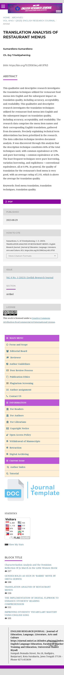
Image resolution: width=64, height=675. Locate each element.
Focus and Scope (17, 344)
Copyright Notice (17, 428)
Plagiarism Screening (19, 383)
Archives (17, 17)
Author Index (16, 467)
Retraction (13, 447)
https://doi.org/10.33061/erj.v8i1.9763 (28, 65)
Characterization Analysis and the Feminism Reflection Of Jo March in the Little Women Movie (31, 566)
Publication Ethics (18, 376)
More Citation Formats (20, 256)
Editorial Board (16, 351)
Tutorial (12, 473)
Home (6, 17)
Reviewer (13, 357)
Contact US (13, 396)
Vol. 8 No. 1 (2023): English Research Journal (29, 20)
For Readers (14, 409)
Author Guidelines (18, 363)
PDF (10, 201)
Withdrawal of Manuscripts (23, 441)
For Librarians (16, 421)
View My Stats (16, 544)
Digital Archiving (17, 454)
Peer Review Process (19, 370)
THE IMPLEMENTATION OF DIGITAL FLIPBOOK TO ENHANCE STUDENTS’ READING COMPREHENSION (31, 601)
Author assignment (18, 389)
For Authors (15, 415)
